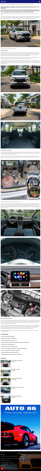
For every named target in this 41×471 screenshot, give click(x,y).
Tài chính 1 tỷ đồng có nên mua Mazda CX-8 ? (9, 340)
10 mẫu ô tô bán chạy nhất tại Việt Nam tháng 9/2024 (10, 350)
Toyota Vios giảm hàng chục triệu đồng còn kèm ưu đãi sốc (11, 354)
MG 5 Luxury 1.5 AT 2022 (15, 369)
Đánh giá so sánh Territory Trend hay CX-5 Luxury (10, 352)
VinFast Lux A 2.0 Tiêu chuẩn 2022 (17, 387)
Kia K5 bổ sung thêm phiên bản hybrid (8, 336)
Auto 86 (3, 1)
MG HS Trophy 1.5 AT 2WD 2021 (16, 360)
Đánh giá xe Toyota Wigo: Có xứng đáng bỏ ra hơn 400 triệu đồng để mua (14, 348)
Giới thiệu (22, 458)
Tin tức (6, 4)
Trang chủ (22, 456)
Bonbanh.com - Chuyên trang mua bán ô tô (12, 468)
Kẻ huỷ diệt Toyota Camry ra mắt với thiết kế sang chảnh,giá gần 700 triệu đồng (15, 342)
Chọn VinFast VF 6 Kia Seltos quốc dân (8, 344)
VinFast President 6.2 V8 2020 (16, 378)
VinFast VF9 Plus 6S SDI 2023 (16, 396)
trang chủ (2, 4)
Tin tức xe (22, 460)
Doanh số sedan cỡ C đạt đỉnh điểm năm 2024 (9, 346)
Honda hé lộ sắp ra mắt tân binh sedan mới (8, 338)
